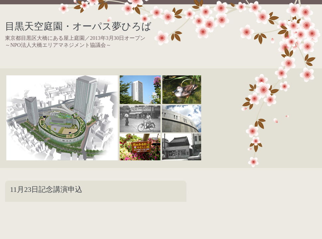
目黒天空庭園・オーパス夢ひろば (78, 26)
